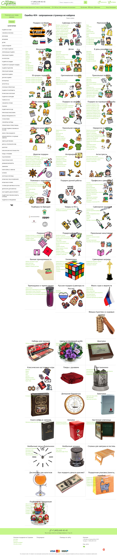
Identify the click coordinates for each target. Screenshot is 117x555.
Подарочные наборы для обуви (33, 161)
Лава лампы (59, 450)
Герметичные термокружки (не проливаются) (36, 289)
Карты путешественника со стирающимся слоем (67, 82)
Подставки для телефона (32, 194)
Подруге (28, 56)
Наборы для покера (30, 379)
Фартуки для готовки (61, 130)
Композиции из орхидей (62, 345)
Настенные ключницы (8, 176)
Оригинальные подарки (8, 52)
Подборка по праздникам (9, 199)
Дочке (27, 59)
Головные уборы (60, 136)
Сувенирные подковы (61, 159)
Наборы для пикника (7, 141)
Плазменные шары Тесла (62, 451)
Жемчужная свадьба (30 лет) (93, 116)
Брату (87, 34)
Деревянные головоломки (62, 263)
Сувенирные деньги (91, 95)
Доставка (85, 7)
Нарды (27, 373)
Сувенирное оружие (7, 103)
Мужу (87, 25)
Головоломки (6, 119)
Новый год (28, 505)
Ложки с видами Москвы (62, 34)
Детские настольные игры (62, 54)
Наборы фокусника (60, 57)
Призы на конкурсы (90, 146)
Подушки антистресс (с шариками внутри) (35, 235)
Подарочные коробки (91, 484)
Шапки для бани (29, 263)
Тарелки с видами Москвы (62, 30)
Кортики (88, 215)
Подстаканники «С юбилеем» (93, 373)
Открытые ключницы (91, 422)
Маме (27, 51)
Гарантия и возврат (18, 542)
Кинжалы (88, 217)
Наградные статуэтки (91, 264)
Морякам (88, 195)
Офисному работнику (91, 198)
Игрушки (58, 61)
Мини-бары (58, 240)
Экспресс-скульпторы (91, 161)
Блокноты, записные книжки (93, 237)
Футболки (58, 135)
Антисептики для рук (30, 189)
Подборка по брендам (8, 96)
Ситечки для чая (90, 149)
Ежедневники (89, 235)
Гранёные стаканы (60, 251)
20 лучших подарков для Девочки (34, 81)
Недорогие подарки (7, 74)
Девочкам (58, 53)
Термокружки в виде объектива (33, 291)
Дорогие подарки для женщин (33, 166)
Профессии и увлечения (8, 93)
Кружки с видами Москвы (62, 31)
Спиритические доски (61, 164)
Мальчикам (58, 51)
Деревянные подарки (61, 161)
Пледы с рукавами (7, 153)
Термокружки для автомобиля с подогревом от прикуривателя (41, 292)
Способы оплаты (17, 544)
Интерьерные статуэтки (61, 156)
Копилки (4, 172)
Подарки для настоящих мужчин (94, 38)
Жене (27, 53)
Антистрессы (5, 84)
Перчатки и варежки (60, 138)
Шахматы (28, 369)
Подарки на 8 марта (30, 513)
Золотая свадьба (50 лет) (92, 118)
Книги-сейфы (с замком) (8, 169)
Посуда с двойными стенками (63, 237)
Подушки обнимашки (31, 240)
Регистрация (113, 7)
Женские (58, 77)
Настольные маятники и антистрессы (95, 158)
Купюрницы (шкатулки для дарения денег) (96, 348)
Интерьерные (5, 80)
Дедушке (88, 30)
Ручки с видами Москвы (61, 36)
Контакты (98, 7)
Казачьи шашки (90, 209)
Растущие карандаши (91, 240)
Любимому (88, 26)
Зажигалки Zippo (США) (91, 396)
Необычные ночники (7, 182)
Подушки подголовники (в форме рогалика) (36, 237)
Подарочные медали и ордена (93, 261)
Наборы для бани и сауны (32, 261)
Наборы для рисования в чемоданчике (65, 64)
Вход (107, 7)
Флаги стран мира (90, 291)
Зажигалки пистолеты (91, 399)
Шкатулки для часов (91, 346)
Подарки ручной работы (8, 90)
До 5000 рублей (90, 44)
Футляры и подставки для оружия (94, 220)
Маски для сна (59, 133)
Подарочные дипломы (91, 263)
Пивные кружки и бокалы (62, 248)
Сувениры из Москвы (7, 33)
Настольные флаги (90, 294)
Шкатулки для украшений (92, 343)
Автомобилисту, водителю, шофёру (94, 184)
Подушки (4, 106)
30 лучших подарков (7, 48)
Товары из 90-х (6, 99)
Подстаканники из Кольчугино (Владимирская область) (99, 371)
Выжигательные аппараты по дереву (65, 59)
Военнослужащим (90, 187)
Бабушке (28, 54)
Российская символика (61, 292)
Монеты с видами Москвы (62, 39)
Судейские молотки (60, 166)
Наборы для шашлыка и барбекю (34, 343)
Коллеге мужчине (90, 33)
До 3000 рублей (90, 42)
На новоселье (5, 58)
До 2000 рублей (90, 41)
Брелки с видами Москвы (62, 26)
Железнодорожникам (91, 190)
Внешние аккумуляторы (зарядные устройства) (37, 186)
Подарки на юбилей (91, 61)
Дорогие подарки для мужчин (33, 164)
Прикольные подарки (7, 55)
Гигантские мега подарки (92, 90)
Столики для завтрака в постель (11, 185)
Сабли (87, 218)
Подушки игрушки (30, 238)
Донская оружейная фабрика (93, 210)
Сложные (58, 271)
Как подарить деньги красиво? (10, 192)
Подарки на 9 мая (6, 29)
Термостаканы (29, 288)
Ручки (87, 238)
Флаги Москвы (89, 289)
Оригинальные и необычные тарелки (65, 238)
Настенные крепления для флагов (94, 297)
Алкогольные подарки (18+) (93, 77)
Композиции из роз (60, 343)
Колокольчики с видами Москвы (63, 28)
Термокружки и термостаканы (10, 125)
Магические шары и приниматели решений (96, 89)
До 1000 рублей (90, 39)
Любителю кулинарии (91, 194)
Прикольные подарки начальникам (94, 84)
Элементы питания (30, 192)
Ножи (87, 212)
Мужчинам (5, 36)
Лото (27, 374)
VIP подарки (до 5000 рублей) (33, 156)
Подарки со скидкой (30, 510)
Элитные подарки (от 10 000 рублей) (34, 159)
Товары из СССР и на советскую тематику (65, 209)
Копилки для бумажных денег (63, 423)
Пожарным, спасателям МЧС (93, 202)
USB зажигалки (89, 397)
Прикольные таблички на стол (93, 93)
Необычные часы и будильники (10, 179)
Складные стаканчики (61, 254)
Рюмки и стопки (59, 249)
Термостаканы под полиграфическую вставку (36, 294)
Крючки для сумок (30, 195)
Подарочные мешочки (91, 482)
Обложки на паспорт (91, 139)
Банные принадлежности (8, 115)
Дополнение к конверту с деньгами (64, 107)
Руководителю (89, 31)
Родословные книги (7, 160)
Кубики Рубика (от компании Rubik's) (64, 261)
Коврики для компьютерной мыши (94, 141)
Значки (88, 143)
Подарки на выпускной (31, 507)
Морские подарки (60, 158)
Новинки (11, 22)
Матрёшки (58, 291)
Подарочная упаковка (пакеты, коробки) (10, 196)
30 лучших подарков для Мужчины (34, 77)
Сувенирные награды (7, 122)
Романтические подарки (62, 81)
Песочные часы (29, 453)
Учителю (88, 182)
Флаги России (89, 288)
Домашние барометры (8, 163)
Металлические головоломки (63, 264)
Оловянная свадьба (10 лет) (93, 112)
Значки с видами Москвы (62, 38)
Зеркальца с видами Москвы (63, 41)
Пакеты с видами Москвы (92, 481)
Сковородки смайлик (61, 241)
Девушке (28, 57)
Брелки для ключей (91, 131)
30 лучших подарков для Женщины (34, 79)
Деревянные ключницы (92, 423)
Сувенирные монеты (91, 144)
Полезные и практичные (8, 87)
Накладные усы (90, 87)
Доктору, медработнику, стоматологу (95, 192)
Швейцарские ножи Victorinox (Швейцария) (36, 184)
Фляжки (58, 245)
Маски (87, 85)
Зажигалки (5, 166)
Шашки (27, 371)
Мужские (58, 79)
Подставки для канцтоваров (93, 241)
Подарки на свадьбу (7, 61)
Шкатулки (4, 147)
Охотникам (89, 200)
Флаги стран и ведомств (8, 133)
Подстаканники (6, 157)
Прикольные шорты (60, 139)
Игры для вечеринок (91, 82)
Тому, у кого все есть (61, 84)
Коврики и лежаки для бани (32, 266)
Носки (57, 131)
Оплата (91, 7)
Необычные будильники (31, 448)
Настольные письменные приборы (34, 163)
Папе (87, 28)
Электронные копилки (61, 422)
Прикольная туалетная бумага (93, 92)
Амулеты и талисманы (91, 133)
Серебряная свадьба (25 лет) (93, 115)
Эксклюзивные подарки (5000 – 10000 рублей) (37, 158)
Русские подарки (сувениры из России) (10, 129)
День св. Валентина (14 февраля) (33, 504)
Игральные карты (30, 377)
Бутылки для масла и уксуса (62, 243)
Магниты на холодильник (92, 130)
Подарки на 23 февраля (31, 512)
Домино (27, 376)
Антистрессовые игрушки (92, 156)
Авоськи (27, 190)
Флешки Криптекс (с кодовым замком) (10, 137)
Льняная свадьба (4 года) (92, 108)
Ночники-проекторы (61, 448)
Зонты (27, 187)
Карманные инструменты (31, 182)
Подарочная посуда (7, 109)
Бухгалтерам (89, 186)
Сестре (27, 61)
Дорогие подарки (6, 77)
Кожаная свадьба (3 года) (92, 107)
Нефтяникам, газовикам (92, 197)
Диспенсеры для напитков (9, 188)
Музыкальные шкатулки (91, 345)
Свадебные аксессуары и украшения (64, 105)
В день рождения (6, 45)
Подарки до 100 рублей (92, 138)
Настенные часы (29, 450)
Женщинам (5, 39)
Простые (58, 268)
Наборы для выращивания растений (95, 135)
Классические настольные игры (10, 150)
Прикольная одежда (7, 71)
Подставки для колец (91, 147)
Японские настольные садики (93, 159)
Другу (87, 36)
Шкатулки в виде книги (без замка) (34, 422)
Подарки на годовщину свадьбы (11, 64)
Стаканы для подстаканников (63, 253)
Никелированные (90, 369)
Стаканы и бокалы (60, 246)
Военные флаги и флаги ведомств (94, 292)
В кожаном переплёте (31, 396)
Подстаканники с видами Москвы (64, 33)
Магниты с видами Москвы (62, 25)
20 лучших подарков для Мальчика (34, 82)
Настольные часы (30, 451)
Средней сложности (61, 269)
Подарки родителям (7, 68)
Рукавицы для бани (30, 264)
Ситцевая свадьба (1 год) (92, 104)
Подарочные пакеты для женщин (94, 479)
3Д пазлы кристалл (60, 62)
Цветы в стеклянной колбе (9, 144)
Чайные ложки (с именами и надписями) (95, 136)
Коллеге (27, 64)
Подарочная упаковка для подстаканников (96, 374)
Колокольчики (59, 163)
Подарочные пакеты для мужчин (94, 477)
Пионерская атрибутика (61, 210)
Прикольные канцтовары (8, 112)
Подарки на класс (60, 56)
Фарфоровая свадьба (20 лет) (93, 113)
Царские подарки (90, 96)
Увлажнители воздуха (31, 197)
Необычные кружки (60, 235)
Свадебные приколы (61, 108)
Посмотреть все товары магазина (12, 16)
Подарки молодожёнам (61, 104)
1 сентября (28, 508)
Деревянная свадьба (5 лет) (93, 110)
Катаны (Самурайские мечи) (93, 213)
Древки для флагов (91, 295)
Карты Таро (28, 381)
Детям (3, 42)
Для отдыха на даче (91, 189)
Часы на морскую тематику (32, 455)
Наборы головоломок (61, 266)
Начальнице (28, 62)
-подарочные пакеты (91, 485)
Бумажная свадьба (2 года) (92, 105)
